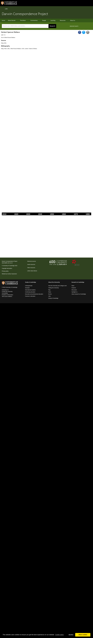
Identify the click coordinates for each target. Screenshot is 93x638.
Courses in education (30, 296)
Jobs (49, 296)
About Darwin (11, 20)
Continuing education (30, 292)
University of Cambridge (9, 265)
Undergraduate (28, 285)
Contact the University (7, 291)
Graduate (27, 287)
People (44, 20)
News (49, 292)
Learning (52, 20)
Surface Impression (12, 273)
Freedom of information (7, 294)
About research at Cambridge (79, 294)
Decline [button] (71, 634)
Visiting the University (53, 287)
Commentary (34, 20)
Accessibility (5, 293)
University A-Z (5, 290)
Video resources (31, 267)
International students (30, 290)
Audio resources (31, 264)
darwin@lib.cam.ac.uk (7, 263)
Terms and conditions (7, 296)
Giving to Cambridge (53, 298)
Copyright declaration (7, 268)
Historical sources (31, 261)
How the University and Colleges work (57, 285)
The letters (23, 20)
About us (72, 20)
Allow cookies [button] (82, 634)
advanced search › (74, 26)
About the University (54, 282)
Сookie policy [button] (59, 634)
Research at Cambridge (78, 282)
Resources (62, 20)
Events (50, 294)
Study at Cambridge (30, 282)
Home (2, 9)
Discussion (74, 290)
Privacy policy (5, 271)
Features (74, 287)
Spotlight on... (75, 292)
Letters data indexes (32, 270)
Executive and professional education (34, 294)
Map (49, 290)
